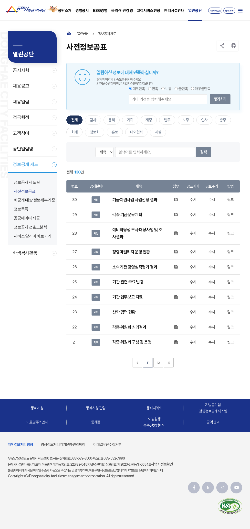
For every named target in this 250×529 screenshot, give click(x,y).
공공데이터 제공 (27, 218)
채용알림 (21, 101)
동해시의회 (154, 408)
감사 (93, 120)
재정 (149, 120)
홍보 (115, 132)
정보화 (94, 132)
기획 (130, 120)
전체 (74, 120)
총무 (223, 120)
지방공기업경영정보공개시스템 (213, 408)
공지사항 (21, 70)
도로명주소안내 (37, 422)
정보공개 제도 (25, 164)
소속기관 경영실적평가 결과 (134, 266)
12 (158, 363)
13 (168, 363)
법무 (167, 120)
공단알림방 (23, 148)
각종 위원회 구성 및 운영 (131, 342)
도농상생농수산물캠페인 (154, 422)
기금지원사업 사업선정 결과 (134, 199)
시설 (158, 132)
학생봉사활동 (25, 252)
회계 (74, 132)
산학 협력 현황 (123, 312)
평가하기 (220, 99)
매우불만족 (202, 89)
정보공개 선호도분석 (30, 227)
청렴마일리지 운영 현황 (131, 251)
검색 (203, 152)
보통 (168, 89)
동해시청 (37, 408)
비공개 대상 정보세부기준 (34, 200)
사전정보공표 (24, 191)
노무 (186, 120)
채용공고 (21, 85)
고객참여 (21, 133)
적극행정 (21, 117)
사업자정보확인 (162, 464)
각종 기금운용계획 (127, 214)
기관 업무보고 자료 (127, 296)
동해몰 (95, 422)
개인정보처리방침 (20, 444)
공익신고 (213, 422)
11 (148, 363)
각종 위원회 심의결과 (129, 327)
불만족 (183, 89)
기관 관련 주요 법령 (127, 281)
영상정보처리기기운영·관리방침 (63, 444)
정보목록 (21, 209)
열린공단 (83, 34)
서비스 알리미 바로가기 (32, 236)
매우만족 (139, 89)
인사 (204, 120)
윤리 (111, 120)
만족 (155, 89)
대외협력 (136, 132)
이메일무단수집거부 (107, 444)
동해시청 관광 (95, 408)
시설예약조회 (215, 11)
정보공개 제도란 (27, 182)
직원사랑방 (229, 11)
